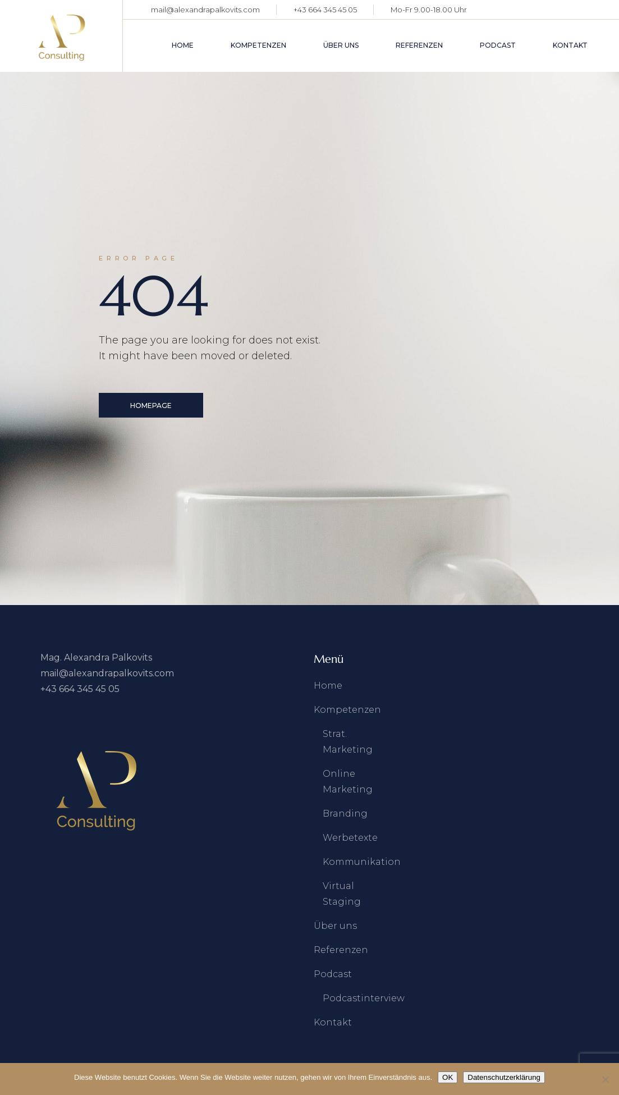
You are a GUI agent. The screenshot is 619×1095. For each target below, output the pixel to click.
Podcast (333, 974)
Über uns (335, 925)
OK (447, 1077)
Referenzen (341, 950)
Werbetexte (350, 837)
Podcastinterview (364, 998)
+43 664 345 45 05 (325, 9)
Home (328, 685)
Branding (345, 813)
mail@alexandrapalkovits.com (205, 9)
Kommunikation (362, 861)
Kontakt (333, 1022)
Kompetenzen (347, 709)
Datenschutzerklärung (503, 1077)
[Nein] (605, 1079)
